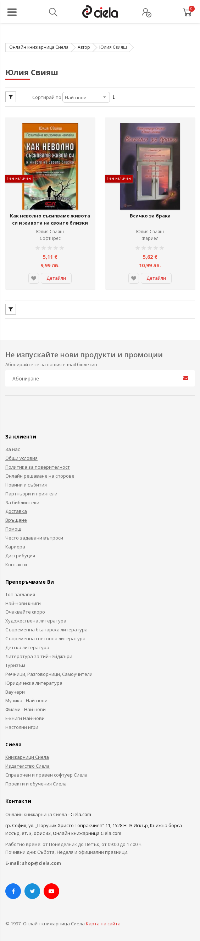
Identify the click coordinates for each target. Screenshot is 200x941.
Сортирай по (46, 97)
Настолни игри (21, 722)
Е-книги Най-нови (25, 713)
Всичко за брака (150, 211)
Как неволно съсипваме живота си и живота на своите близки (50, 214)
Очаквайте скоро (25, 607)
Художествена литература (35, 616)
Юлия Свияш (50, 227)
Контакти (16, 560)
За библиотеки (22, 498)
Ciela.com (81, 809)
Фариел (150, 234)
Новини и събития (26, 480)
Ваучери (15, 687)
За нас (12, 444)
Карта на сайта (103, 919)
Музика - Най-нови (26, 696)
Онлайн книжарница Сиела (38, 47)
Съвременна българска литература (46, 625)
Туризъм (15, 660)
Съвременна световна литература (45, 634)
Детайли (56, 273)
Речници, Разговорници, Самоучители (49, 669)
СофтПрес (50, 234)
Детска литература (27, 643)
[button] (33, 274)
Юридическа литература (33, 678)
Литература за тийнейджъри (38, 651)
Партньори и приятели (31, 489)
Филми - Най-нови (25, 704)
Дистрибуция (20, 551)
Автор (84, 47)
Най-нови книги (23, 598)
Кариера (15, 542)
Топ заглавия (20, 590)
